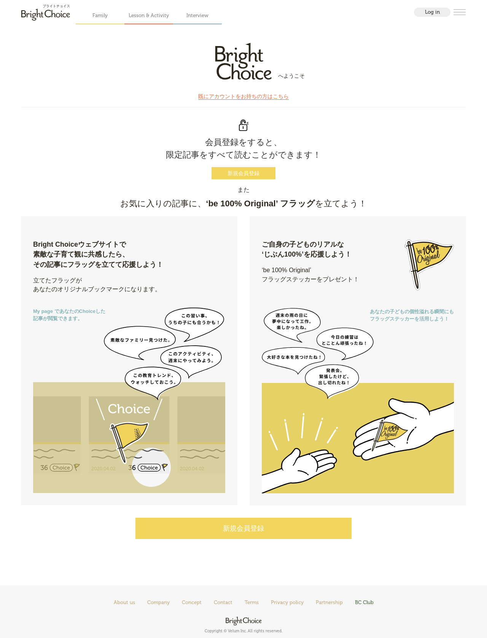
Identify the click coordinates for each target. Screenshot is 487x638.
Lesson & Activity (149, 15)
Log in (432, 12)
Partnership (329, 602)
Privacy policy (287, 602)
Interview (197, 15)
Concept (192, 602)
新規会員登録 (243, 173)
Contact (223, 602)
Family (100, 15)
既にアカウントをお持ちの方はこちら (243, 96)
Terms (252, 602)
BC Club (364, 602)
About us (124, 602)
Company (158, 602)
